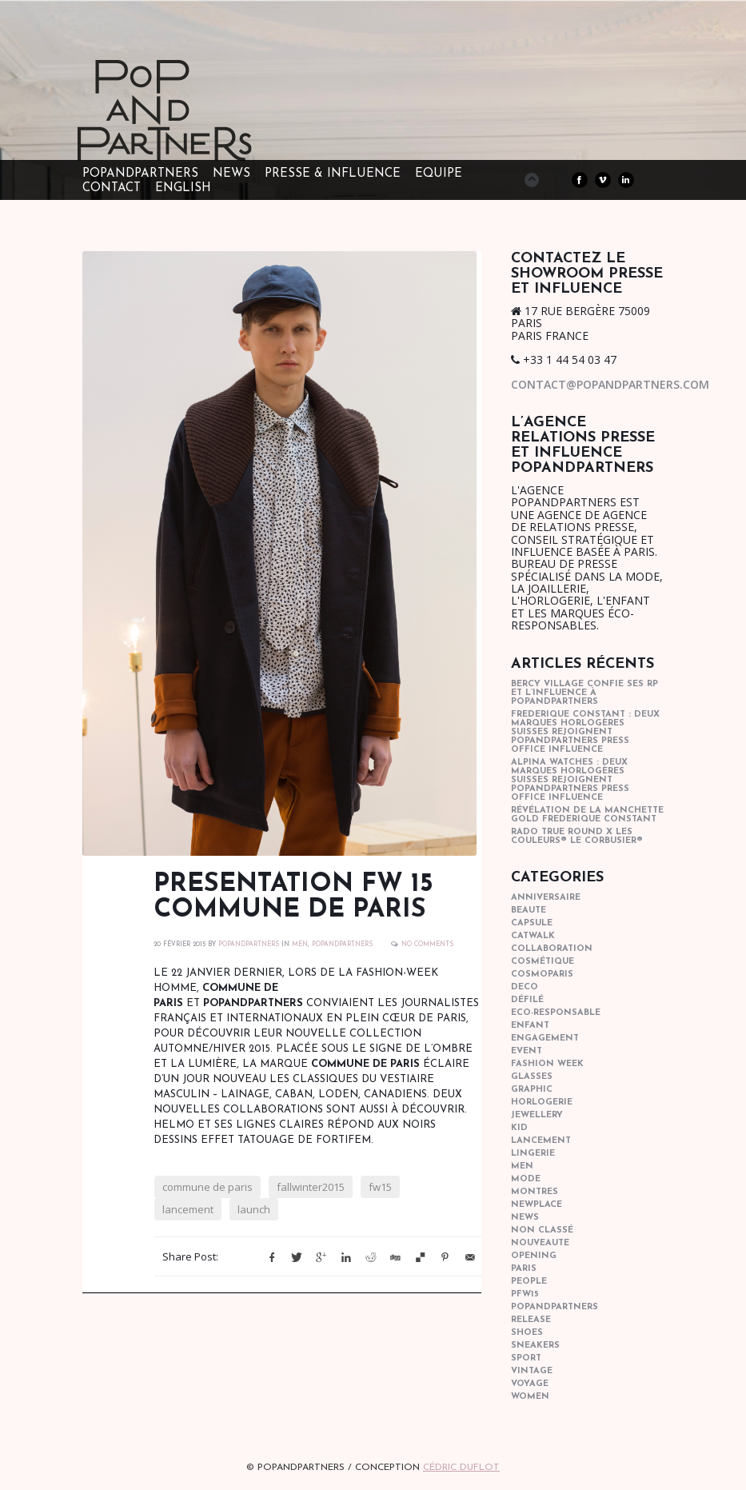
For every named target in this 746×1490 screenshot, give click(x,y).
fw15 (380, 1187)
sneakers (535, 1345)
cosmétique (542, 961)
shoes (527, 1332)
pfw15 (525, 1294)
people (529, 1281)
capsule (532, 923)
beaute (528, 910)
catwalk (533, 936)
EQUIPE (438, 174)
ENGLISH (183, 188)
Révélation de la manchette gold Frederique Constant (587, 815)
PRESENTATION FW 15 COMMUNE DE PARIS (293, 897)
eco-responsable (555, 1013)
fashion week (547, 1064)
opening (534, 1256)
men (300, 944)
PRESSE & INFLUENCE (333, 174)
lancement (187, 1209)
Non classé (542, 1230)
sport (526, 1358)
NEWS (231, 174)
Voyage (530, 1384)
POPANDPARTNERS (248, 944)
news (525, 1217)
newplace (536, 1204)
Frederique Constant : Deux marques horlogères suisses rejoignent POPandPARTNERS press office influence (585, 732)
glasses (532, 1077)
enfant (530, 1025)
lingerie (533, 1153)
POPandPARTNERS (140, 174)
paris (524, 1268)
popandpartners (342, 944)
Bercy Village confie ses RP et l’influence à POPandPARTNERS (584, 693)
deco (524, 987)
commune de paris (207, 1187)
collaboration (551, 949)
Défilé (527, 1000)
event (526, 1051)
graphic (532, 1089)
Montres (534, 1192)
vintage (532, 1371)
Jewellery (537, 1115)
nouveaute (540, 1243)
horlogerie (541, 1102)
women (530, 1396)
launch (253, 1209)
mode (526, 1179)
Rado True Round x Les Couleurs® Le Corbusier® (577, 836)
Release (531, 1320)
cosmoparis (542, 974)
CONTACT (111, 188)
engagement (545, 1038)
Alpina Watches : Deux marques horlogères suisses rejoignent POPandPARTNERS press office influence (570, 780)
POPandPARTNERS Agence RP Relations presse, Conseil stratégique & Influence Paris (194, 136)
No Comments (427, 944)
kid (519, 1128)
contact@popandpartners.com (610, 384)
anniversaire (545, 897)
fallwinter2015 (311, 1187)
